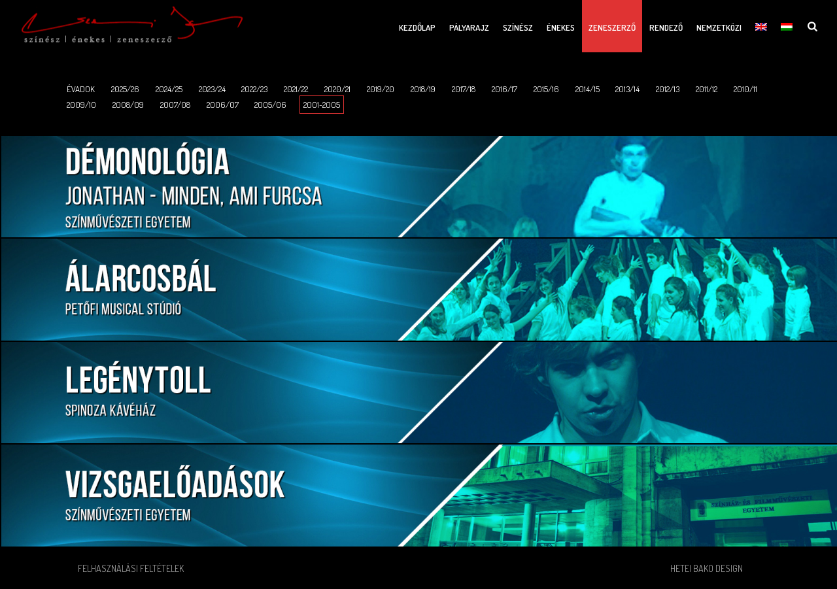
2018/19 (423, 89)
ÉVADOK (81, 89)
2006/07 (223, 104)
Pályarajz (469, 27)
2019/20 (380, 89)
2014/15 (587, 89)
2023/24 (212, 89)
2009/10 (81, 104)
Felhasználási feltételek (131, 568)
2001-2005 (321, 104)
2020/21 (337, 89)
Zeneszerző (612, 27)
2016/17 (504, 89)
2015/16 (546, 89)
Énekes (561, 27)
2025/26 (125, 89)
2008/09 (128, 104)
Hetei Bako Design (706, 568)
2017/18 (463, 89)
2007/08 (175, 104)
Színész (518, 27)
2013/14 (627, 89)
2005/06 (270, 104)
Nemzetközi (719, 27)
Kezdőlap (417, 27)
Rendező (666, 27)
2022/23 (254, 89)
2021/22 (296, 89)
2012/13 (667, 89)
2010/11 (745, 89)
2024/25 (169, 89)
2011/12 (706, 89)
